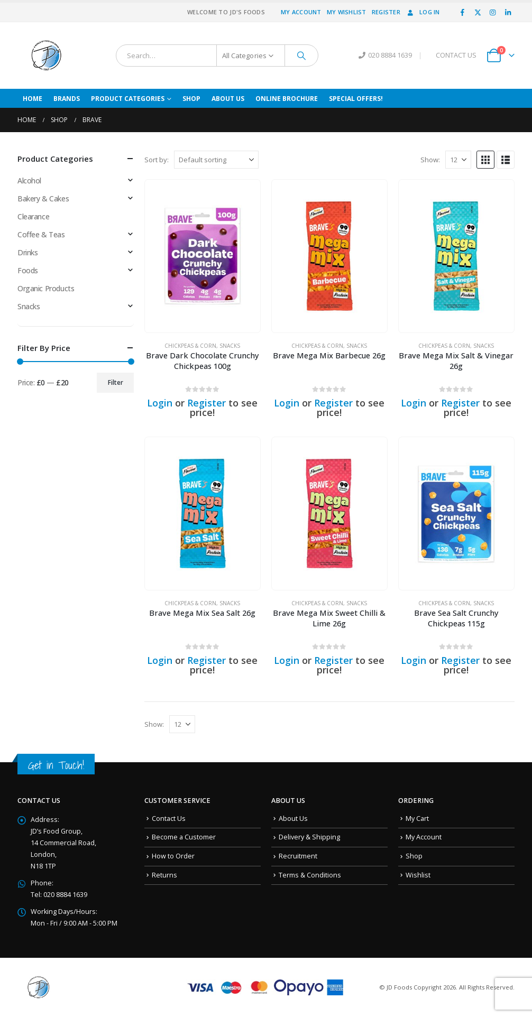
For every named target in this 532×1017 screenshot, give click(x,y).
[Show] (458, 160)
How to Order (173, 856)
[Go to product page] (202, 256)
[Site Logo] (46, 55)
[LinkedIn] (508, 12)
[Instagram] (493, 12)
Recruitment (298, 856)
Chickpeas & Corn (190, 345)
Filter (115, 382)
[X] (477, 12)
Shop (191, 98)
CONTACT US (456, 55)
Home (32, 98)
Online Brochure (286, 98)
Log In (423, 12)
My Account (301, 12)
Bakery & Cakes (43, 198)
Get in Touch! (56, 765)
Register (386, 12)
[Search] (301, 55)
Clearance (33, 216)
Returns (164, 875)
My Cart (417, 818)
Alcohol (29, 180)
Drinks (27, 252)
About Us (228, 98)
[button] (485, 160)
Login (159, 402)
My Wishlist (346, 12)
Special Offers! (356, 98)
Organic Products (45, 288)
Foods (27, 270)
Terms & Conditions (310, 875)
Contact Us (169, 818)
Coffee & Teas (41, 234)
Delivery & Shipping (309, 837)
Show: (430, 159)
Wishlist (418, 875)
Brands (66, 98)
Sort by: (156, 159)
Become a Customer (184, 837)
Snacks (229, 345)
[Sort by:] (216, 160)
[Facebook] (463, 12)
